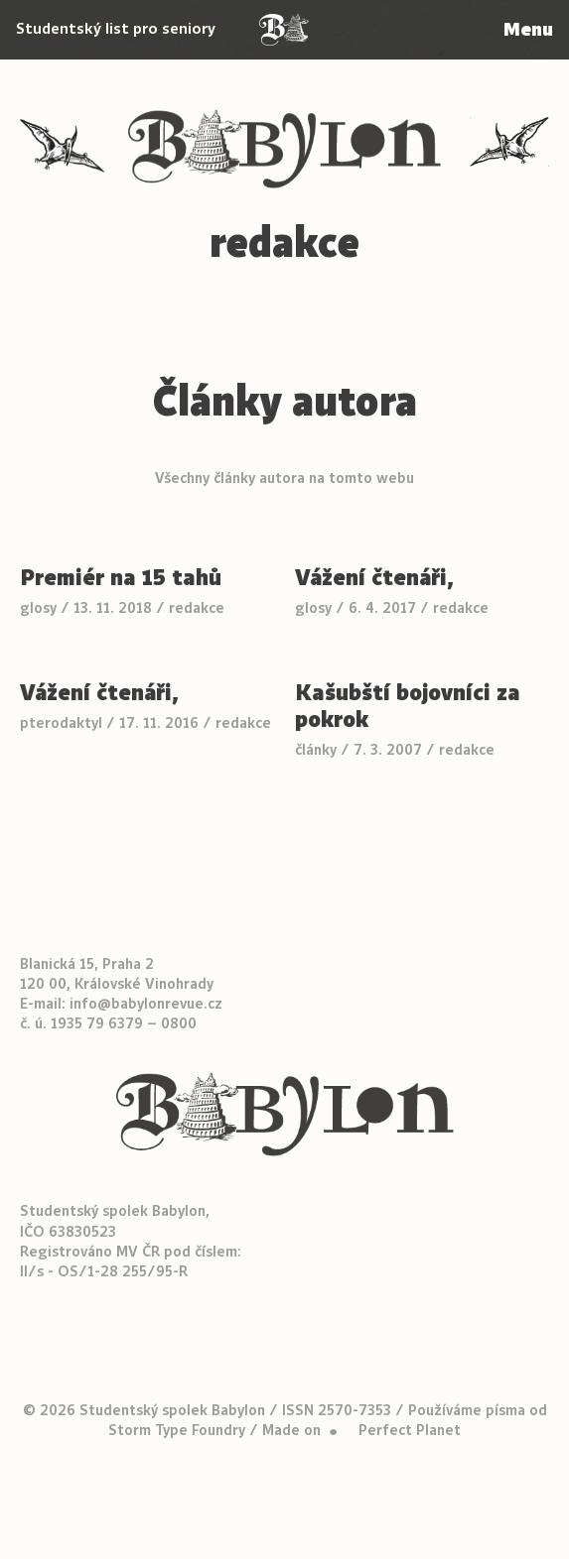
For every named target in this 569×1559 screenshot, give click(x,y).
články (316, 750)
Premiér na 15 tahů (120, 577)
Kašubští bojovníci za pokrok (407, 706)
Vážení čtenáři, (375, 577)
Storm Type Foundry (176, 1430)
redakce (196, 608)
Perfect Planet (409, 1430)
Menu (528, 29)
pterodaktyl (61, 723)
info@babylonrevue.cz (146, 1004)
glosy (38, 608)
